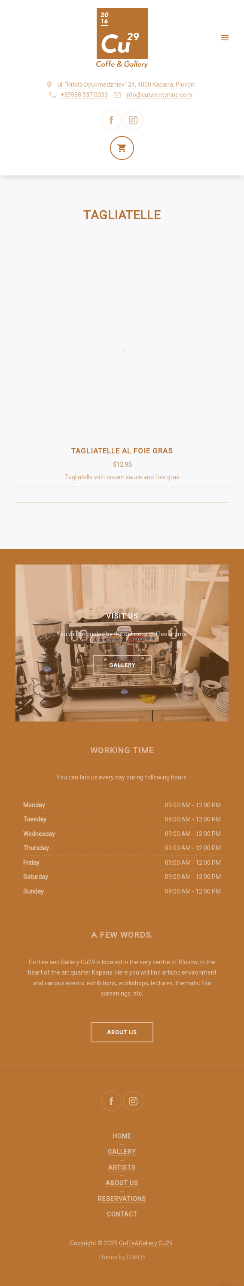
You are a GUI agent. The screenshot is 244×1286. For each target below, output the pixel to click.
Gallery (122, 665)
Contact (122, 1214)
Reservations (122, 1198)
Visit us (122, 616)
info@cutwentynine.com (158, 94)
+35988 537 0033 (84, 94)
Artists (122, 1167)
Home (122, 1136)
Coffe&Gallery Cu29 (146, 1243)
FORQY (136, 1257)
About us (122, 1032)
